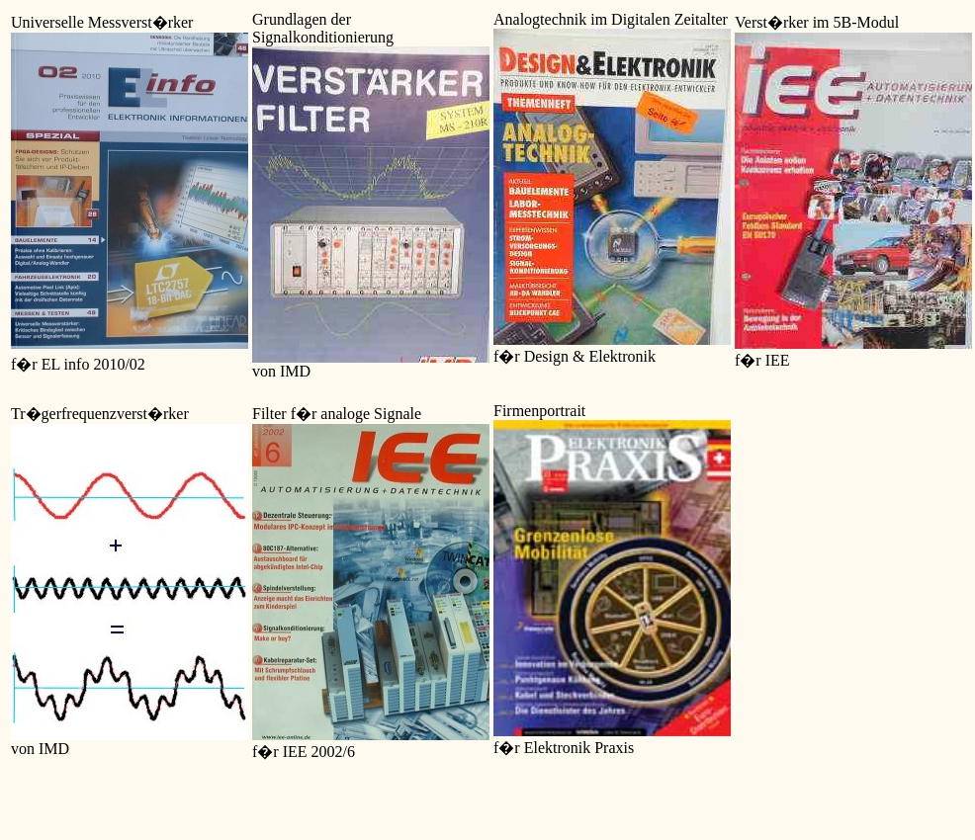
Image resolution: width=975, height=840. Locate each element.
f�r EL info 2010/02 (78, 364)
